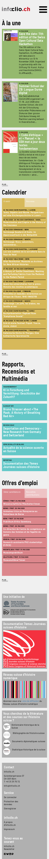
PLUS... (5, 184)
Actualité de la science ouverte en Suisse (23, 449)
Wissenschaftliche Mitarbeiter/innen (21, 503)
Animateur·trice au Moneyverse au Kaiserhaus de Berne (20, 512)
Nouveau (30, 201)
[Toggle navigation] (43, 9)
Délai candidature (12, 491)
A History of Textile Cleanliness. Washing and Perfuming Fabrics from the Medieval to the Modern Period (23, 274)
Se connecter (10, 797)
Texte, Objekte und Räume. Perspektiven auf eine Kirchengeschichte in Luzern (23, 214)
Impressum (9, 829)
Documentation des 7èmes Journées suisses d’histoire (21, 465)
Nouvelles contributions (32, 493)
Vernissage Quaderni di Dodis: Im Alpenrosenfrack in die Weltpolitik (20, 233)
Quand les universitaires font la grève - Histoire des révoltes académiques (22, 285)
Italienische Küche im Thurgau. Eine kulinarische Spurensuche (21, 334)
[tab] (13, 202)
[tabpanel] (24, 278)
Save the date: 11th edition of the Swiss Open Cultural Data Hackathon (32, 39)
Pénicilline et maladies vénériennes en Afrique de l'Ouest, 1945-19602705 (22, 295)
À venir (7, 201)
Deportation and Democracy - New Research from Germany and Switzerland (22, 431)
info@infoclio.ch (12, 785)
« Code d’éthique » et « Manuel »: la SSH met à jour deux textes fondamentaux (32, 141)
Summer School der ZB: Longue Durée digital (31, 89)
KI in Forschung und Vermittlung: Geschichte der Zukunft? (21, 393)
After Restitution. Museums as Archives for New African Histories (23, 263)
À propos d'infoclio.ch (10, 823)
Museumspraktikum (13, 552)
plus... (5, 354)
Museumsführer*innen (14, 559)
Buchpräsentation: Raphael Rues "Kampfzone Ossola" (19, 315)
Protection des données (11, 803)
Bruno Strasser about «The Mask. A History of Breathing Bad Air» (21, 412)
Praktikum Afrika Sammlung (17, 521)
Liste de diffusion (30, 701)
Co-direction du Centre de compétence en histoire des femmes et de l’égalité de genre (24, 531)
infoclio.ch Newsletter (9, 847)
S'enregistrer (10, 808)
